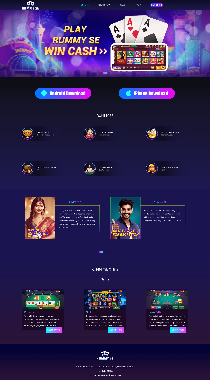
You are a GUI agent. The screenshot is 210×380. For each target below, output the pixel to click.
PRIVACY (138, 5)
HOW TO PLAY (104, 5)
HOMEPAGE (84, 5)
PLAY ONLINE (156, 5)
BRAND (122, 5)
